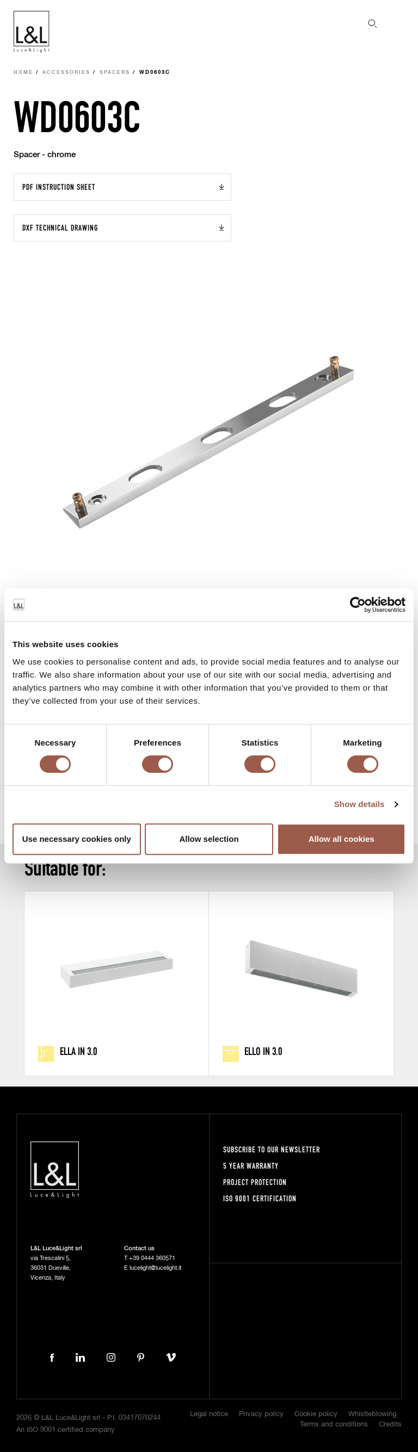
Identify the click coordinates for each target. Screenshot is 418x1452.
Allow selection (208, 838)
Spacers (115, 72)
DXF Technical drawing (60, 228)
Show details (359, 804)
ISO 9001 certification (260, 1198)
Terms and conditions (334, 1424)
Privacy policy (261, 1414)
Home (23, 72)
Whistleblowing (372, 1414)
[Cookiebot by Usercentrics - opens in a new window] (357, 605)
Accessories (66, 72)
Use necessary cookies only (76, 838)
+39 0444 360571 (152, 1258)
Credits (390, 1424)
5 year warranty (251, 1166)
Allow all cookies (341, 838)
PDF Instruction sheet (58, 187)
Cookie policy (315, 1414)
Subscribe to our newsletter (271, 1149)
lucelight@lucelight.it (155, 1268)
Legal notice (209, 1414)
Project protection (255, 1182)
